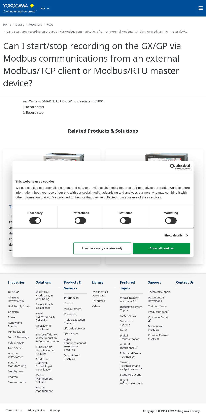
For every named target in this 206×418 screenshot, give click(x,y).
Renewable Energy (15, 324)
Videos (96, 306)
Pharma (13, 377)
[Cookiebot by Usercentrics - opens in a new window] (173, 167)
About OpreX (128, 315)
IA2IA (123, 330)
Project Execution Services (74, 321)
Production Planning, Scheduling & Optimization (44, 364)
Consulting (70, 314)
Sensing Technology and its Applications (130, 365)
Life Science (71, 334)
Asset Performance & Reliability (45, 316)
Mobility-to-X (16, 371)
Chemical (13, 312)
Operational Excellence (43, 327)
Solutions (43, 282)
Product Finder (157, 312)
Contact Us (185, 282)
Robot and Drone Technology (130, 354)
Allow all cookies (161, 248)
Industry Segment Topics (131, 308)
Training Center (157, 306)
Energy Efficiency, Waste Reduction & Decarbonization (47, 338)
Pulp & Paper (16, 342)
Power (12, 317)
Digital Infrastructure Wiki (131, 381)
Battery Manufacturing (17, 364)
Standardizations (130, 374)
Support (154, 282)
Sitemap (55, 410)
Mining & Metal (17, 331)
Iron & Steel (15, 348)
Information (71, 297)
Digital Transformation (129, 337)
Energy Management (44, 389)
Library (19, 24)
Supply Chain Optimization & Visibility (45, 350)
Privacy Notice (36, 410)
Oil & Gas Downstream (16, 299)
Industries (16, 282)
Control (68, 303)
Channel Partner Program (158, 336)
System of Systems (126, 322)
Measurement (72, 309)
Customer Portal (158, 317)
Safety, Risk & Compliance (44, 306)
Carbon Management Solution (44, 378)
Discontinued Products (72, 356)
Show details (173, 235)
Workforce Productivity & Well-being (44, 295)
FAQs (49, 24)
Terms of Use (14, 410)
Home (7, 24)
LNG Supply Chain (19, 306)
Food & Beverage (18, 337)
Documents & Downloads (100, 293)
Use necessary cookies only (102, 248)
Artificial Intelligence (127, 346)
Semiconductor (17, 382)
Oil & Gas (13, 292)
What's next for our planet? (129, 299)
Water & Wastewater (15, 355)
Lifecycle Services (74, 328)
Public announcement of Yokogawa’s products (75, 345)
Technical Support (159, 292)
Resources (35, 24)
